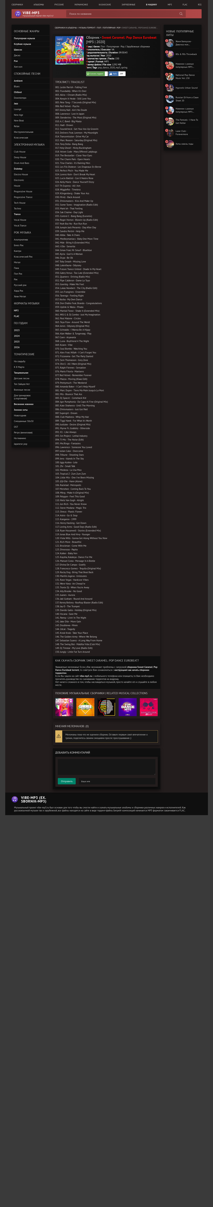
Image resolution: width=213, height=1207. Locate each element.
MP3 (170, 4)
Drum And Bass (21, 163)
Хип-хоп (18, 66)
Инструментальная (23, 131)
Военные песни (22, 389)
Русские (59, 4)
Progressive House (23, 191)
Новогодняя (20, 415)
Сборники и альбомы (66, 27)
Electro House (21, 174)
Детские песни (21, 378)
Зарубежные (128, 4)
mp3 (118, 67)
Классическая (21, 137)
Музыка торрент (87, 27)
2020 (112, 67)
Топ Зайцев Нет (22, 384)
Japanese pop (20, 443)
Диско (17, 55)
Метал (17, 262)
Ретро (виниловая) (23, 432)
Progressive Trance (23, 197)
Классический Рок (23, 256)
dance (106, 67)
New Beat (19, 120)
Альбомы (39, 4)
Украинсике (81, 4)
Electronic (19, 180)
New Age (18, 114)
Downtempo (20, 97)
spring (124, 67)
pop (100, 67)
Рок (15, 279)
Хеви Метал (20, 296)
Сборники (17, 4)
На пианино (20, 438)
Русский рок (20, 285)
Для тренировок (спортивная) (22, 397)
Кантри (17, 250)
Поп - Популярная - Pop (108, 27)
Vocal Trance (20, 225)
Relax (16, 126)
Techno (17, 208)
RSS (199, 4)
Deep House (20, 157)
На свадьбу (19, 361)
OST (16, 426)
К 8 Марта (19, 366)
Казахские (105, 4)
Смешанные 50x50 (23, 421)
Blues (16, 86)
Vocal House (20, 219)
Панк (16, 268)
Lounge (17, 109)
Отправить (67, 781)
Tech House (19, 202)
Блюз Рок (18, 245)
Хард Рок (18, 290)
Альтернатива (21, 239)
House (17, 185)
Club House (19, 151)
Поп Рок (18, 273)
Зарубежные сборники (138, 46)
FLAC (185, 4)
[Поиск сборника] (181, 13)
